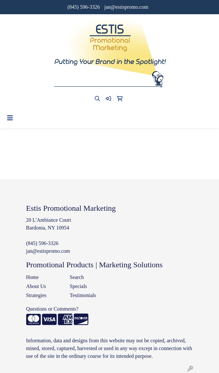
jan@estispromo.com (126, 7)
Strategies (36, 295)
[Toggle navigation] (10, 118)
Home (32, 277)
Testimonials (83, 295)
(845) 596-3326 (83, 7)
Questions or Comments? (52, 309)
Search (77, 277)
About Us (36, 286)
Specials (78, 286)
